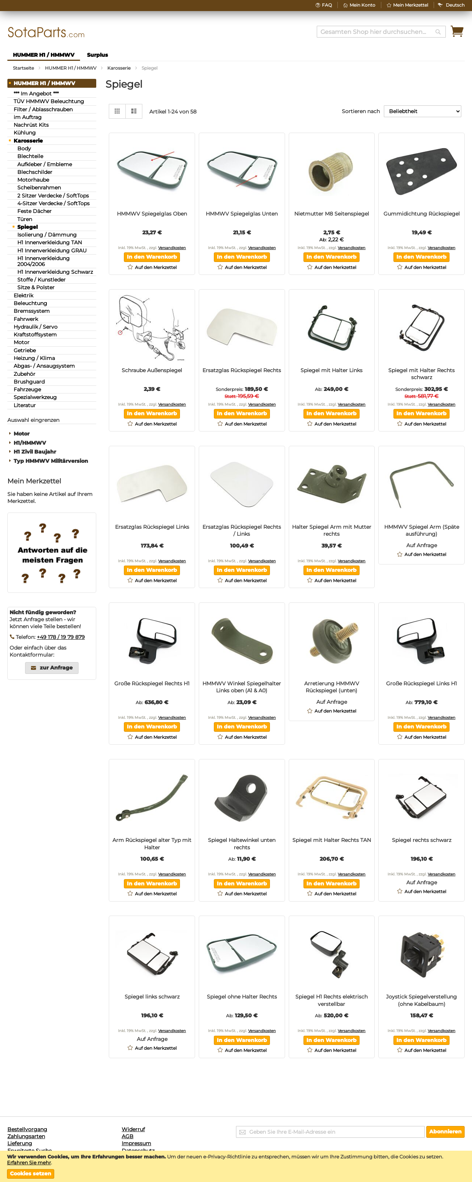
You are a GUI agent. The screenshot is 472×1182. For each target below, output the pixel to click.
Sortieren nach (361, 111)
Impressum (136, 1143)
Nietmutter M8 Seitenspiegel (331, 214)
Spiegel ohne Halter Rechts (242, 997)
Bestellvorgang (27, 1129)
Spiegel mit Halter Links (331, 370)
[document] (236, 1166)
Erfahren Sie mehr (29, 1162)
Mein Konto (362, 5)
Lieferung (19, 1143)
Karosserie (119, 68)
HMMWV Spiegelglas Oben (152, 214)
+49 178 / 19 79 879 (61, 637)
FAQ (327, 5)
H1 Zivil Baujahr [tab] (35, 452)
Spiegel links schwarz (152, 997)
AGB (127, 1136)
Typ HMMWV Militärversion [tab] (51, 461)
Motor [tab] (22, 434)
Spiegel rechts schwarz (421, 840)
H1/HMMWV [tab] (30, 443)
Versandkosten (172, 247)
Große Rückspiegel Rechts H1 (152, 683)
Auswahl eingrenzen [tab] (33, 420)
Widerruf (133, 1129)
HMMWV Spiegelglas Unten (242, 214)
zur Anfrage (56, 668)
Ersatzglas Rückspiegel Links (152, 527)
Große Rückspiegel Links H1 (421, 683)
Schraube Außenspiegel (152, 370)
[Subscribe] (445, 1132)
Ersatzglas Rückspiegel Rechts (241, 370)
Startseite (24, 68)
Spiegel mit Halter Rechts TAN (331, 840)
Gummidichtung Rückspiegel (422, 214)
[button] (455, 5)
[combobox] (381, 32)
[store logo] (46, 32)
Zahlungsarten (26, 1136)
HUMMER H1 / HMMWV (71, 68)
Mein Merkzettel (410, 5)
